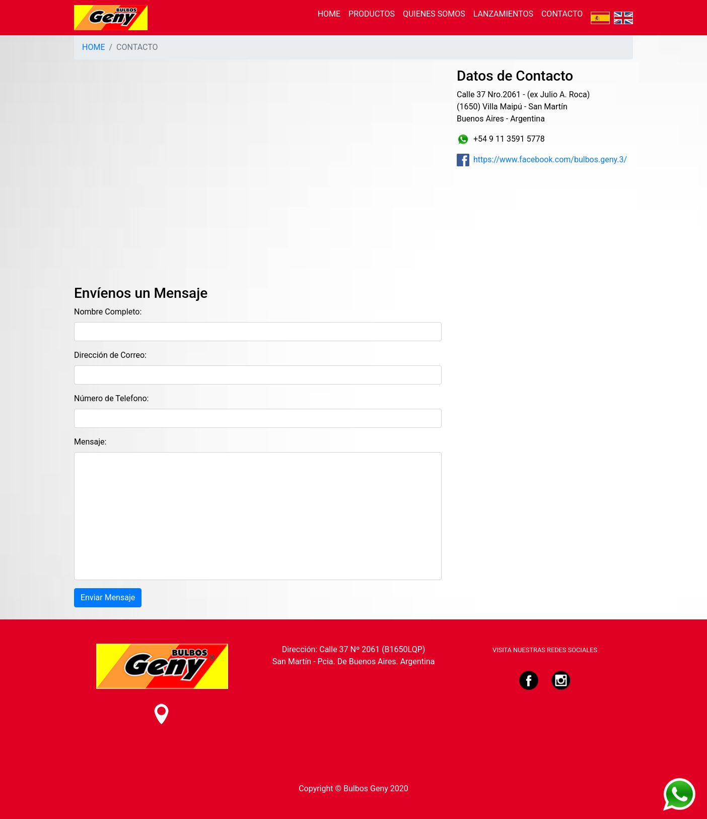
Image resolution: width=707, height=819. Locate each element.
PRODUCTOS (371, 14)
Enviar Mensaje (108, 597)
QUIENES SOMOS (434, 14)
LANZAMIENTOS (503, 14)
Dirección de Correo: (110, 355)
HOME (329, 14)
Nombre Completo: (108, 312)
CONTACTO (562, 14)
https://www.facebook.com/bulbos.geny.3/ (542, 159)
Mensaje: (90, 442)
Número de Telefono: (111, 398)
